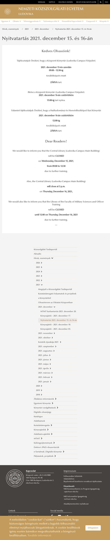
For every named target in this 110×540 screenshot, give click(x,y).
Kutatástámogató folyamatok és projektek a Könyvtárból (57, 296)
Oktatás (17, 21)
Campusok (91, 21)
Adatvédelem (69, 479)
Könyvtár (104, 21)
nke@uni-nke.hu (32, 483)
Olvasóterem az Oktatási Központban (55, 303)
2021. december (42, 29)
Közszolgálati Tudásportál (45, 250)
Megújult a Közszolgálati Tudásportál (55, 289)
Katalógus (38, 417)
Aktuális (37, 254)
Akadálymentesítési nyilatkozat (76, 504)
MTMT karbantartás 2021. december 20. (58, 312)
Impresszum (70, 471)
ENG (106, 2)
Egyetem (6, 21)
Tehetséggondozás (32, 21)
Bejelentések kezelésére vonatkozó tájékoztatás (83, 481)
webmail (41, 2)
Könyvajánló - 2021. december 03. (55, 329)
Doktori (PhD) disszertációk (46, 447)
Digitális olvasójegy (42, 412)
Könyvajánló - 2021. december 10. (55, 325)
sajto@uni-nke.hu (71, 492)
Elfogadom (93, 528)
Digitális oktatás (66, 2)
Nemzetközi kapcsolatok (72, 21)
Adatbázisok (39, 421)
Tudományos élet (51, 21)
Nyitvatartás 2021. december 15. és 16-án (73, 29)
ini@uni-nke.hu (70, 499)
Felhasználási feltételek (73, 476)
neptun (52, 2)
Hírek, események (11, 29)
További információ (39, 535)
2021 (27, 29)
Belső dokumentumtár (86, 2)
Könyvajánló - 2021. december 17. (55, 316)
